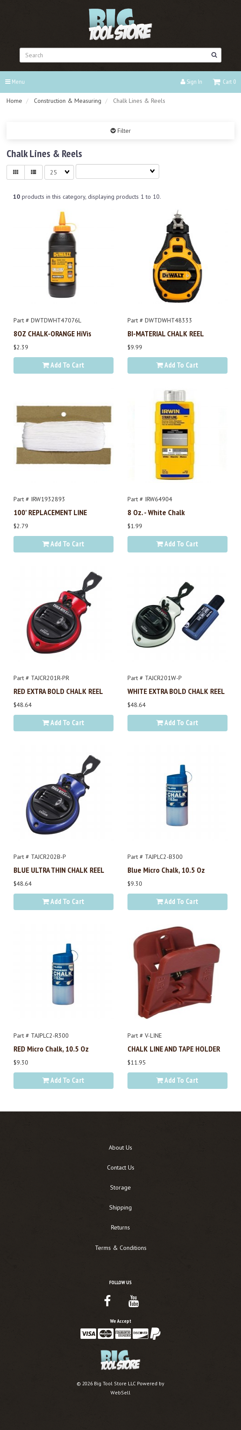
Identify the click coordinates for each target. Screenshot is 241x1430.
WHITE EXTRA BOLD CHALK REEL (176, 691)
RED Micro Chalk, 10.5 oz (51, 1048)
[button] (224, 82)
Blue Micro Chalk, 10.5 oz (166, 870)
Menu (15, 81)
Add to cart (63, 365)
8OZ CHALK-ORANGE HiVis (52, 333)
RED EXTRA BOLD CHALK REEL (58, 691)
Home (14, 101)
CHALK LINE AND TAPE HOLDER (173, 1048)
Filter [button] (123, 131)
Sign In (191, 81)
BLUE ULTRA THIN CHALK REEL (58, 870)
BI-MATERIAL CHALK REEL (165, 333)
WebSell (120, 1392)
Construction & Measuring (67, 101)
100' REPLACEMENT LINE (50, 512)
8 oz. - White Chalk (156, 512)
